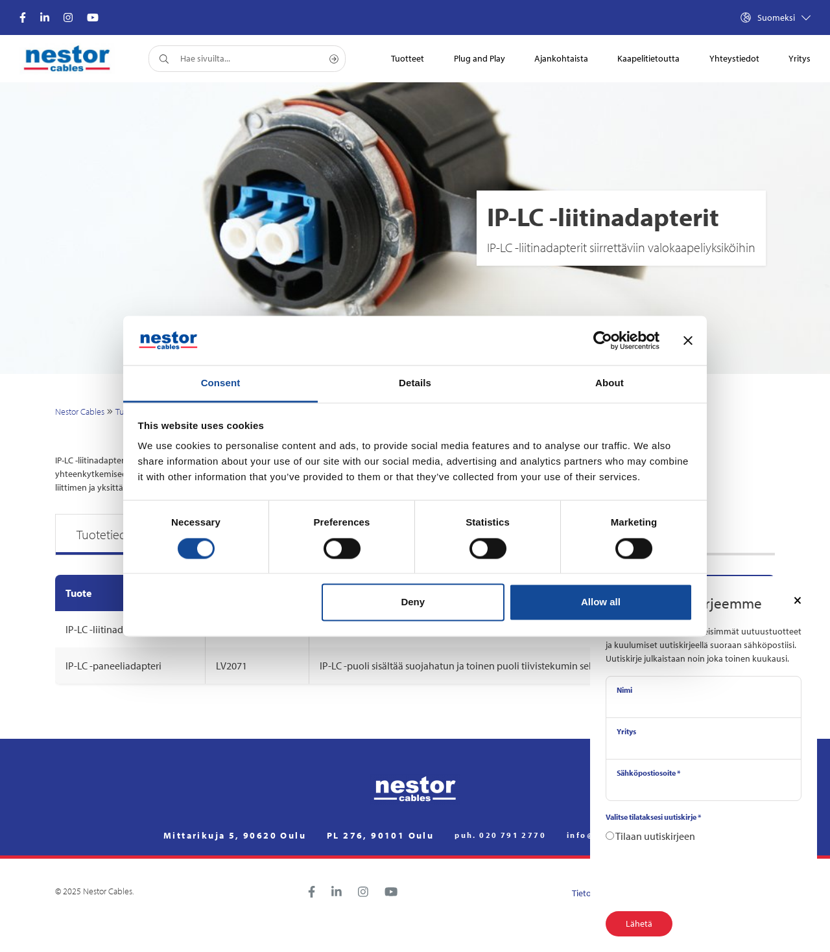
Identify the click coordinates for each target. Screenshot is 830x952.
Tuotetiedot (107, 534)
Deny (413, 602)
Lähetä (639, 923)
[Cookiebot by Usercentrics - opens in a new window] (602, 340)
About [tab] (609, 383)
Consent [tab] (221, 383)
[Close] (797, 599)
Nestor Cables (79, 411)
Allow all (601, 602)
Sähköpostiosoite (648, 773)
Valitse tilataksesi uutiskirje (653, 817)
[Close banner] (688, 340)
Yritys (626, 731)
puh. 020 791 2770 (500, 835)
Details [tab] (415, 383)
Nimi (624, 690)
